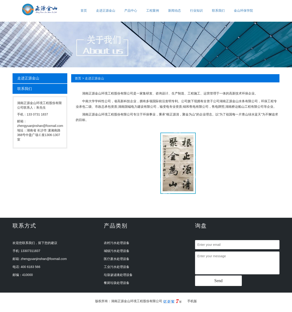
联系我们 (218, 10)
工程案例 (152, 10)
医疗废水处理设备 (116, 259)
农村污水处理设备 (116, 243)
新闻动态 (174, 10)
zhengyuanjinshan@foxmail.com (44, 259)
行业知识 (196, 10)
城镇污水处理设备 (116, 251)
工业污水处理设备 (116, 267)
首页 (84, 10)
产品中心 (130, 10)
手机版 (192, 301)
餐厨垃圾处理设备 (116, 283)
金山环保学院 (243, 10)
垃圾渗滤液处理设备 (118, 275)
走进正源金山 (105, 10)
